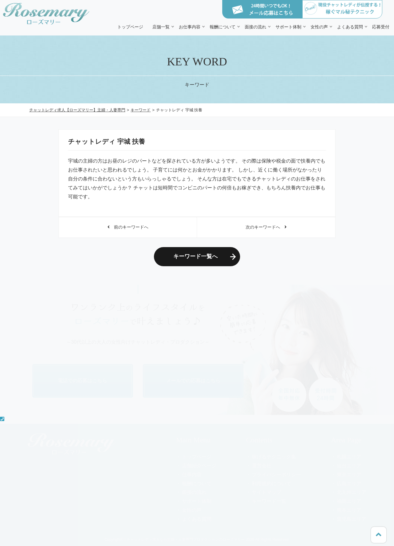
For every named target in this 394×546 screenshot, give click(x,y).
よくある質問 (350, 26)
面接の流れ (255, 26)
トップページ (130, 26)
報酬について (222, 26)
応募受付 (380, 26)
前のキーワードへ (127, 227)
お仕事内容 (189, 26)
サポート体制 (288, 26)
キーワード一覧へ (195, 256)
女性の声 (319, 26)
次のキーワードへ (266, 227)
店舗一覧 (161, 26)
